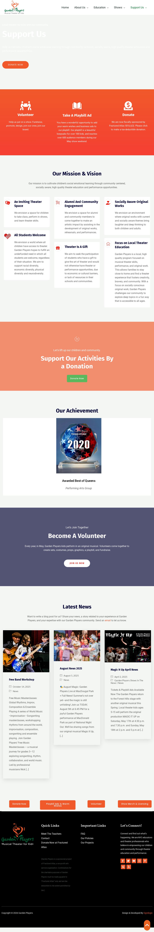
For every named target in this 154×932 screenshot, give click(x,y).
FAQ (83, 838)
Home (65, 7)
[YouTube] (134, 865)
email (108, 624)
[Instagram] (139, 865)
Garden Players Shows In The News (127, 686)
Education (100, 7)
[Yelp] (128, 871)
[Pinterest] (145, 865)
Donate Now (15, 66)
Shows (118, 7)
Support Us (137, 7)
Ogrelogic (148, 917)
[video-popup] (77, 340)
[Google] (123, 871)
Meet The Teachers (51, 838)
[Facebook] (122, 865)
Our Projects (87, 847)
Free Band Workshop (21, 684)
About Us (79, 7)
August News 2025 (71, 672)
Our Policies (87, 842)
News (15, 695)
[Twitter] (128, 865)
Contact (45, 842)
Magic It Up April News (124, 674)
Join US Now (77, 567)
